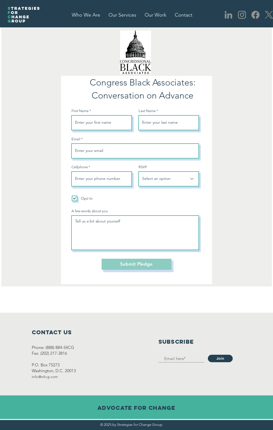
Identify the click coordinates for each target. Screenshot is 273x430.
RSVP (143, 167)
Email (75, 139)
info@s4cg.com (45, 377)
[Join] (220, 358)
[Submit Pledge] (136, 264)
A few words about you (89, 211)
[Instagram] (242, 14)
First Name (80, 111)
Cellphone (79, 167)
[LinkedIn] (228, 14)
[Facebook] (255, 14)
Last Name (147, 111)
